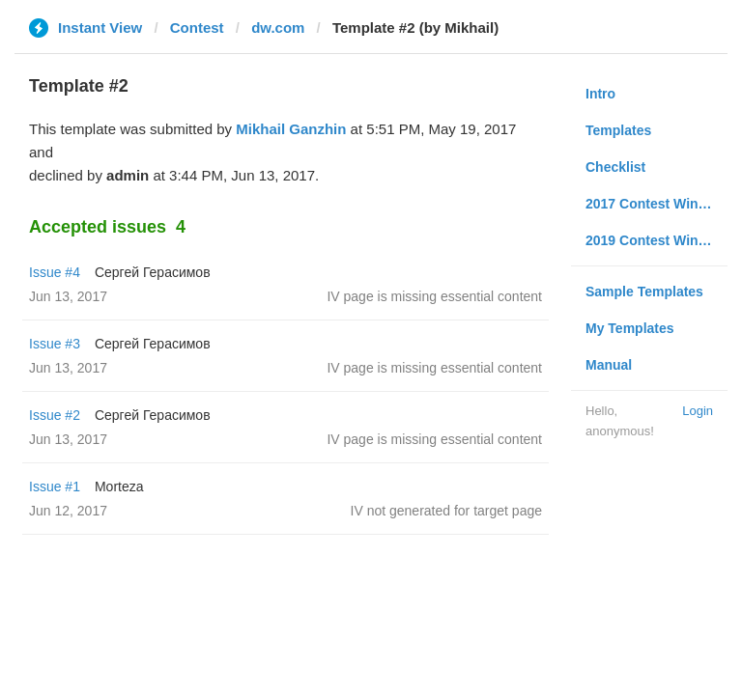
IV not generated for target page (446, 510)
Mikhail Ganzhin (291, 129)
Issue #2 (54, 415)
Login (697, 410)
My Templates (629, 328)
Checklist (615, 167)
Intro (600, 93)
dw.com (277, 27)
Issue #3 (54, 343)
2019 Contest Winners (656, 240)
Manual (608, 365)
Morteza (119, 486)
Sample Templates (644, 291)
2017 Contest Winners (656, 203)
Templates (618, 130)
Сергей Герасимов (153, 272)
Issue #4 (54, 272)
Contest (197, 27)
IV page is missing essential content (434, 296)
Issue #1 (54, 486)
